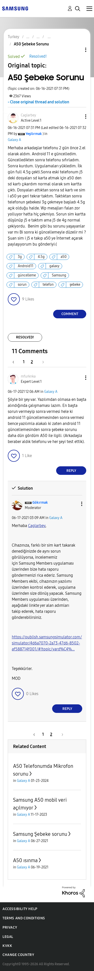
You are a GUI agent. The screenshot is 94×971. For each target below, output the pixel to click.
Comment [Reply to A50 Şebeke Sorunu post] (69, 314)
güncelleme (27, 275)
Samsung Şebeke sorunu (40, 834)
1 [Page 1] (24, 361)
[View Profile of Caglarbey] (28, 115)
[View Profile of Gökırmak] (40, 502)
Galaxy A (14, 140)
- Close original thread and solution (38, 102)
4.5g (41, 257)
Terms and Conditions (24, 918)
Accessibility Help (20, 909)
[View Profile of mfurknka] (28, 376)
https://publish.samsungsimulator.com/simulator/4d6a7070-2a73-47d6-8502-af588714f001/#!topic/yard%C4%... (47, 643)
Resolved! (38, 56)
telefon (48, 284)
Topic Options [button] (77, 50)
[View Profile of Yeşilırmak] (34, 134)
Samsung (59, 275)
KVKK (7, 946)
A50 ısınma (25, 860)
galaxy (54, 266)
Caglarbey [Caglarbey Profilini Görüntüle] (36, 525)
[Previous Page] (16, 362)
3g (20, 257)
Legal (8, 937)
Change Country (18, 955)
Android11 (25, 266)
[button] (77, 116)
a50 (63, 257)
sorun (22, 284)
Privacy (10, 927)
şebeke (75, 284)
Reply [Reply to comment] (71, 471)
